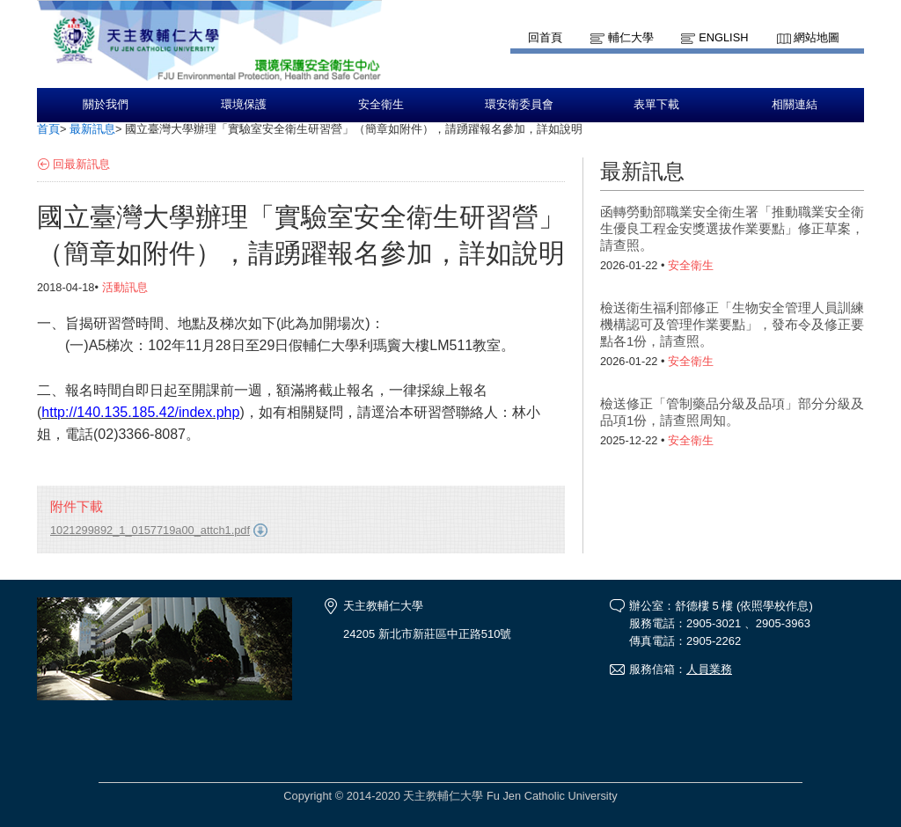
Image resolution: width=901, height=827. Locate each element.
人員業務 (709, 669)
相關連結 (794, 105)
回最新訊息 (81, 164)
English (723, 37)
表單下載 (656, 105)
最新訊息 (92, 128)
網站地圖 (816, 37)
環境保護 (244, 105)
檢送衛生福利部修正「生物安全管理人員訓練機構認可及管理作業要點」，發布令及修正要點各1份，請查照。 (732, 324)
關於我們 (105, 105)
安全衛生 (381, 105)
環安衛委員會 (519, 105)
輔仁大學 (631, 37)
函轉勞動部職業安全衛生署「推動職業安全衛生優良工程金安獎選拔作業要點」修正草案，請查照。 (732, 228)
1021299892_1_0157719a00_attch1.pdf (150, 530)
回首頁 (545, 37)
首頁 (48, 128)
